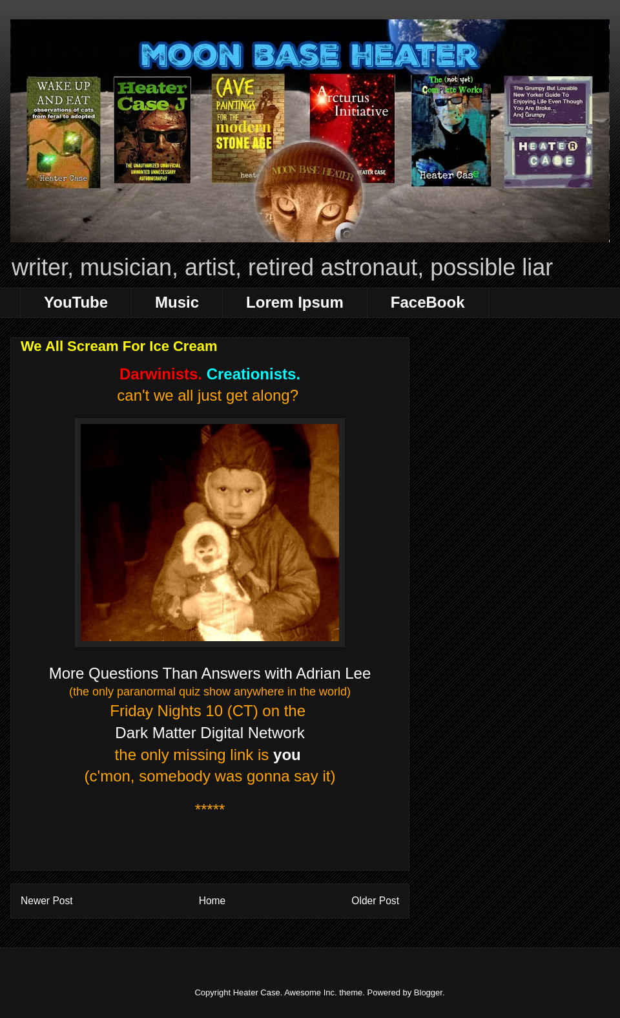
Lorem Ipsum (295, 302)
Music (177, 302)
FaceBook (428, 302)
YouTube (76, 302)
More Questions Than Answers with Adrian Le (205, 673)
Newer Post (47, 900)
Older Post (375, 900)
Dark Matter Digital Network (209, 732)
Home (212, 900)
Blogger (428, 992)
